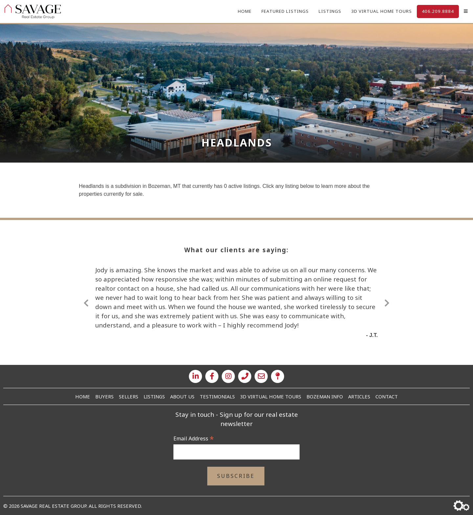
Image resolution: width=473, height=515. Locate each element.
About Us (182, 396)
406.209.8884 (438, 11)
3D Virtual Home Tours (381, 11)
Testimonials (217, 396)
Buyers (104, 396)
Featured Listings (285, 11)
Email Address (193, 438)
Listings (330, 11)
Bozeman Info (324, 396)
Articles (359, 396)
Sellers (128, 396)
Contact (386, 396)
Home (245, 11)
